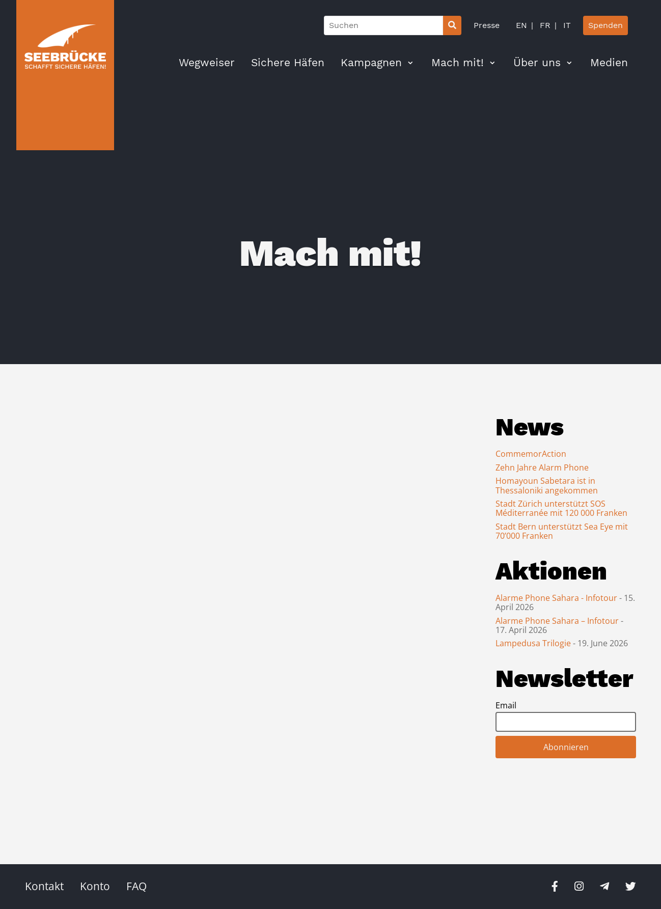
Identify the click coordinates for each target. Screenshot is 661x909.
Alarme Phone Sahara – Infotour (558, 620)
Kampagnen (371, 63)
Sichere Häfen (287, 63)
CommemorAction (530, 453)
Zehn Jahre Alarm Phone (542, 467)
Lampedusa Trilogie (534, 643)
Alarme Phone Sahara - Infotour (557, 597)
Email (505, 705)
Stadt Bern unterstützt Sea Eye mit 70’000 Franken (561, 531)
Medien (609, 63)
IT (566, 25)
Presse (487, 25)
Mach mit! (457, 63)
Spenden (605, 25)
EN (521, 25)
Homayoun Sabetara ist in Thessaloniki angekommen (546, 485)
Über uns (537, 63)
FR (543, 25)
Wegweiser (207, 63)
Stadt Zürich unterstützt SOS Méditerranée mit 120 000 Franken (561, 508)
